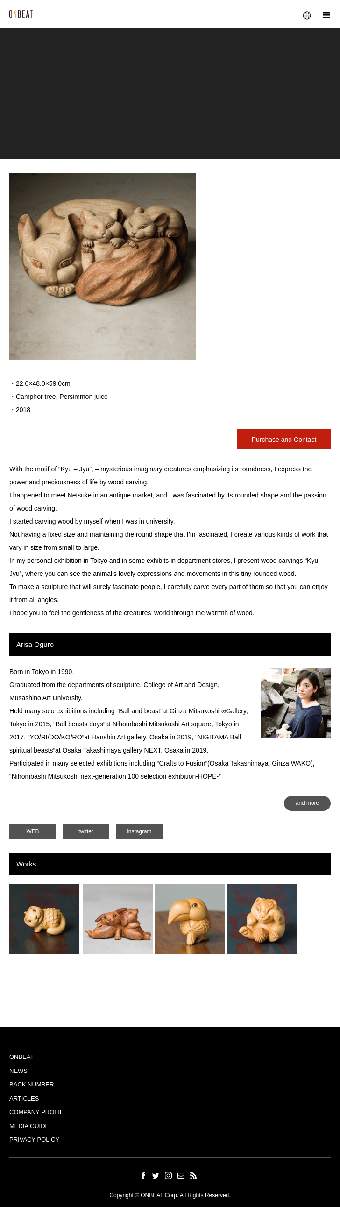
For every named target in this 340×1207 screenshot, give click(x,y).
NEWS (18, 1070)
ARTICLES (24, 1098)
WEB (32, 831)
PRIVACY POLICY (34, 1139)
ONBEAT (21, 1056)
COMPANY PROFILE (38, 1111)
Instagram (139, 831)
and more (307, 803)
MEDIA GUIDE (29, 1125)
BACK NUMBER (31, 1084)
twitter (85, 831)
